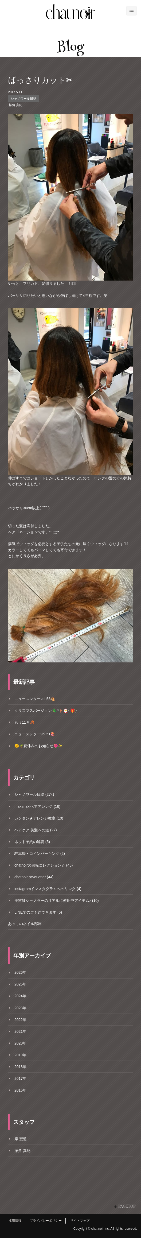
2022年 (20, 1020)
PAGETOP (127, 1206)
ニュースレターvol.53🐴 (34, 699)
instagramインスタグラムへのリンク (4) (47, 889)
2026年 (20, 972)
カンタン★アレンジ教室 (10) (38, 818)
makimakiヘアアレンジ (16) (37, 806)
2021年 (20, 1031)
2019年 (20, 1055)
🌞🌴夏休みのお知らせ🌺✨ (38, 746)
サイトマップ (79, 1221)
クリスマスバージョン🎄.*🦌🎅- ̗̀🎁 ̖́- (45, 710)
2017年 (20, 1078)
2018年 (20, 1067)
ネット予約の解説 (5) (32, 842)
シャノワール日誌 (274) (34, 794)
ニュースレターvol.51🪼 (34, 734)
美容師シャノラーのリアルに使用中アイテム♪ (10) (56, 900)
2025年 (20, 984)
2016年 (20, 1090)
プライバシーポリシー (46, 1221)
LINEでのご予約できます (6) (38, 912)
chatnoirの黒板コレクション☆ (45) (43, 865)
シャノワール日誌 (23, 98)
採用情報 (15, 1221)
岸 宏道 (20, 1139)
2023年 (20, 1008)
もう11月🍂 (24, 722)
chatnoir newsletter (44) (33, 877)
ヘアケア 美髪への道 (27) (35, 830)
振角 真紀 (15, 105)
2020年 (20, 1043)
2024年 (20, 996)
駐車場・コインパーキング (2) (39, 853)
